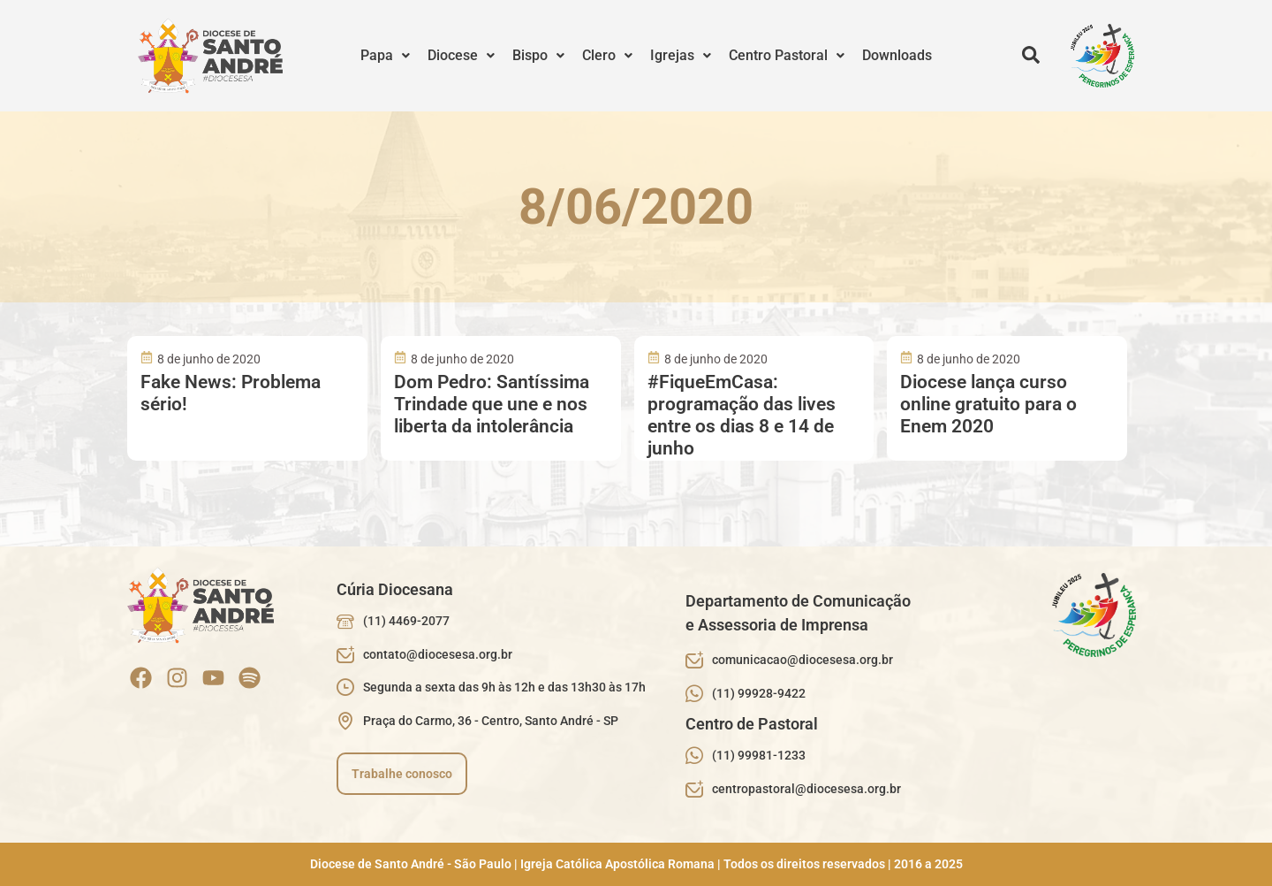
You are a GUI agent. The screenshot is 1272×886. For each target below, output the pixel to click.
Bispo (538, 55)
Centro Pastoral (786, 55)
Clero (607, 55)
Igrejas (680, 55)
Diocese (461, 55)
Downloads (897, 55)
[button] (385, 56)
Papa (385, 55)
